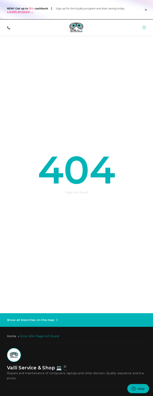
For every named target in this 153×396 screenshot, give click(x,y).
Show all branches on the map (30, 320)
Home (11, 336)
